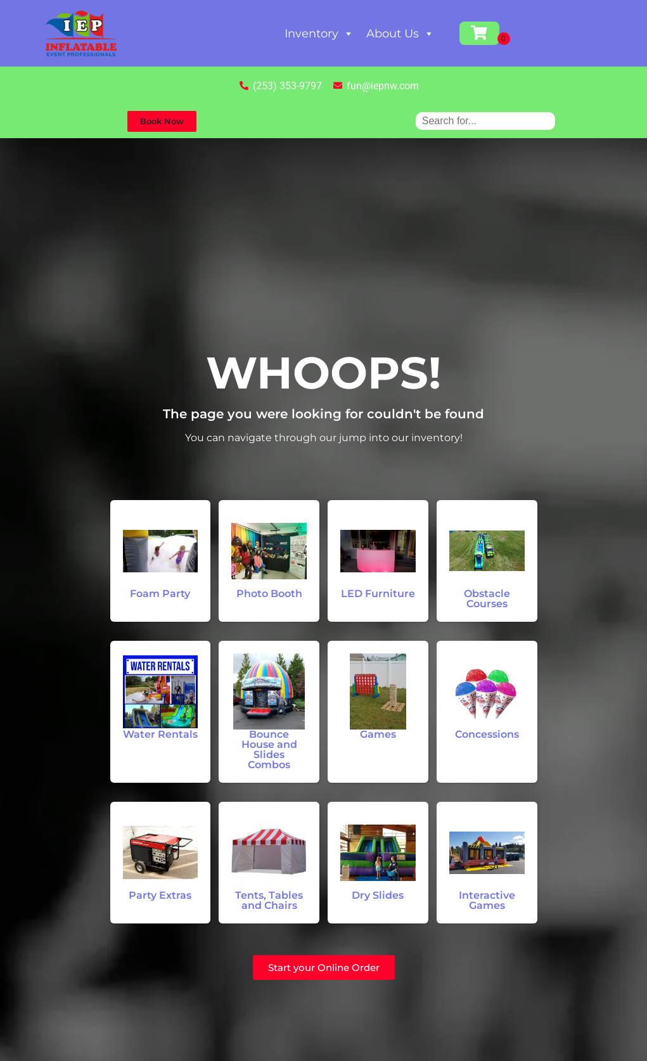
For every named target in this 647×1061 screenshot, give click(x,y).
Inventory (319, 33)
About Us (400, 33)
